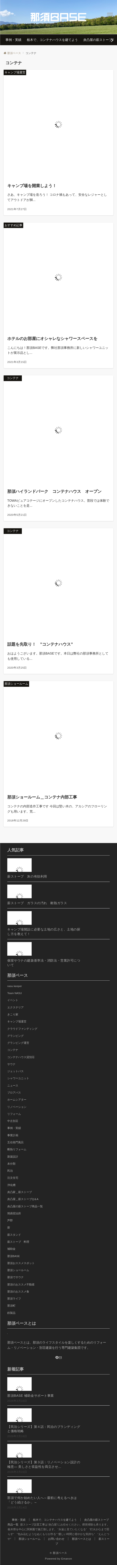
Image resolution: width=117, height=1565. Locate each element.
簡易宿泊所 (14, 1213)
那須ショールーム (18, 1270)
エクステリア (15, 1007)
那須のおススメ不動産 (21, 1284)
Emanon (66, 1558)
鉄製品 (11, 1312)
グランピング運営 (18, 1042)
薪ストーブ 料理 (18, 1241)
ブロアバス (14, 1092)
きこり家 (12, 1014)
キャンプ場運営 (16, 1021)
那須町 (11, 1305)
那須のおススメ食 (18, 1291)
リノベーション (16, 1106)
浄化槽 (11, 1184)
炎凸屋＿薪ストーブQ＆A (22, 1199)
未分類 (11, 1163)
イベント (12, 1000)
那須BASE (13, 1256)
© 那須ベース (58, 1552)
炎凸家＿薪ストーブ (19, 1191)
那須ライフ (14, 1298)
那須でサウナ (15, 1277)
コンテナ (12, 1049)
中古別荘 (12, 1120)
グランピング (15, 1035)
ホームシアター (16, 1099)
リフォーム (14, 1113)
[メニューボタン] (110, 17)
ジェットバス (15, 1071)
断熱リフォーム (16, 1149)
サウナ (11, 1064)
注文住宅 (12, 1177)
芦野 (10, 1220)
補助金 (11, 1248)
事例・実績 (14, 1127)
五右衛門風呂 (15, 1142)
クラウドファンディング (22, 1028)
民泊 (10, 1170)
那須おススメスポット (21, 1263)
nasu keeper (14, 986)
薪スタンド (14, 1234)
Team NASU (14, 993)
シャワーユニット (18, 1078)
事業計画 (12, 1135)
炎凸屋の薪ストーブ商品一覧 (25, 1206)
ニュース (12, 1085)
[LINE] (56, 1358)
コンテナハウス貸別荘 (21, 1057)
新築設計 (12, 1156)
